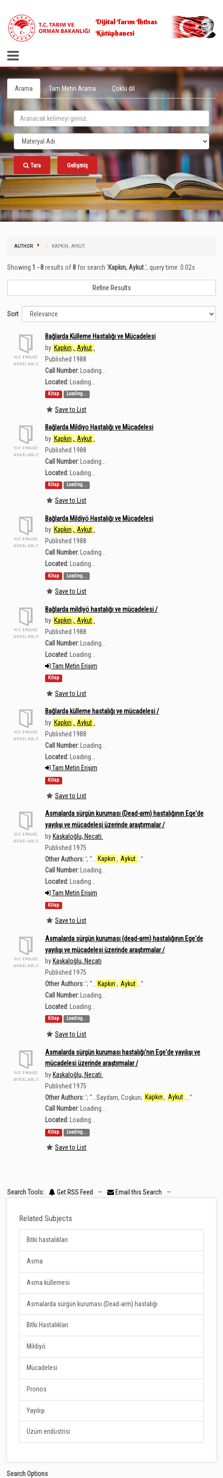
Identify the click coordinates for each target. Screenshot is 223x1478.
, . (74, 347)
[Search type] (111, 141)
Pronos (36, 1389)
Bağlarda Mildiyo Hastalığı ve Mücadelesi (99, 427)
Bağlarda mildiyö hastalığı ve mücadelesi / (101, 609)
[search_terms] (111, 118)
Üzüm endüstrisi (48, 1431)
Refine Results (112, 288)
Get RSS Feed (71, 1192)
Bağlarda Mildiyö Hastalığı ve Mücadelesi (99, 518)
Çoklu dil (123, 88)
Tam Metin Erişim (71, 666)
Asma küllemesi (48, 1282)
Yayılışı (36, 1410)
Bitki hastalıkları (47, 1239)
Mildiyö (36, 1346)
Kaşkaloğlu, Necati (77, 961)
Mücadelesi (42, 1367)
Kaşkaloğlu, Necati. (78, 836)
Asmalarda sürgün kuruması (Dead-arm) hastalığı (92, 1304)
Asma (35, 1261)
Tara (32, 165)
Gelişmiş (77, 165)
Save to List (70, 409)
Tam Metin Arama (72, 88)
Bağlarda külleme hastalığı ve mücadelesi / (102, 711)
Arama (24, 88)
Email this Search (135, 1192)
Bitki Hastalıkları (47, 1325)
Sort (13, 314)
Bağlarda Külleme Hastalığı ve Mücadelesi (100, 336)
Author (23, 246)
